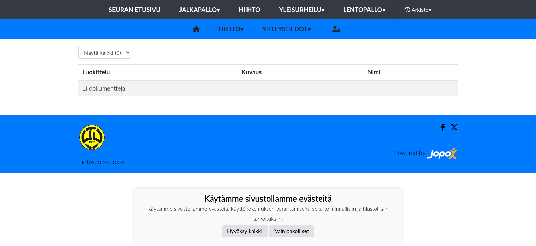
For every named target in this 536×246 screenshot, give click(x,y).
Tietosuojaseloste (101, 161)
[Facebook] (440, 127)
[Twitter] (451, 127)
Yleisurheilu (301, 9)
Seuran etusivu (135, 9)
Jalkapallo (199, 9)
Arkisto (418, 9)
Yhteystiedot (286, 29)
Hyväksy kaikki (244, 231)
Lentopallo (364, 9)
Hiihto (249, 9)
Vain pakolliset (291, 231)
